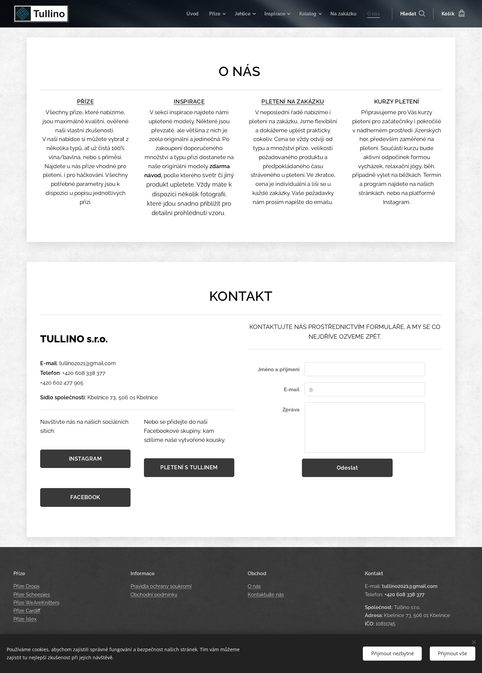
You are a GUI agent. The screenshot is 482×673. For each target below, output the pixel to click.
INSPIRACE (189, 101)
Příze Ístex (25, 619)
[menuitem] (185, 13)
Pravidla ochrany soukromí (161, 587)
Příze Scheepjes (31, 595)
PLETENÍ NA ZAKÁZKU (292, 101)
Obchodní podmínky (154, 595)
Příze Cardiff (27, 611)
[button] (412, 13)
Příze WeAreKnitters (36, 603)
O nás (254, 587)
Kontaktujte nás (266, 595)
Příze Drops (26, 587)
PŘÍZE (85, 101)
